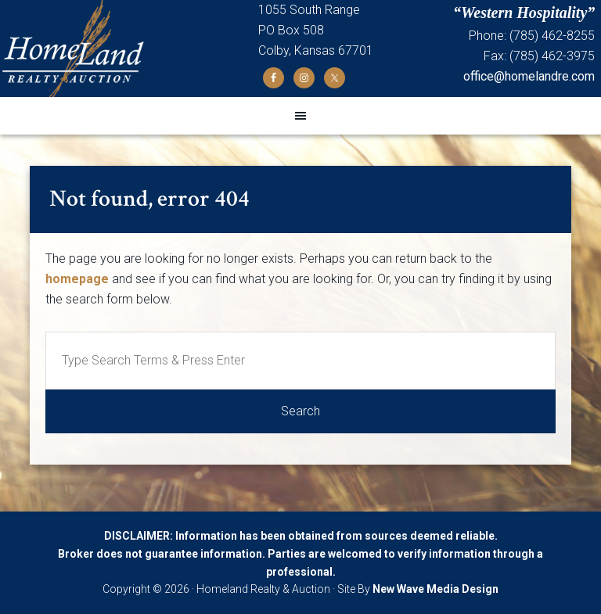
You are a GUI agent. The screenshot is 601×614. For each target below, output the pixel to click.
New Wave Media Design (435, 589)
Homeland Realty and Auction (129, 48)
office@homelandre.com (529, 76)
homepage (77, 278)
